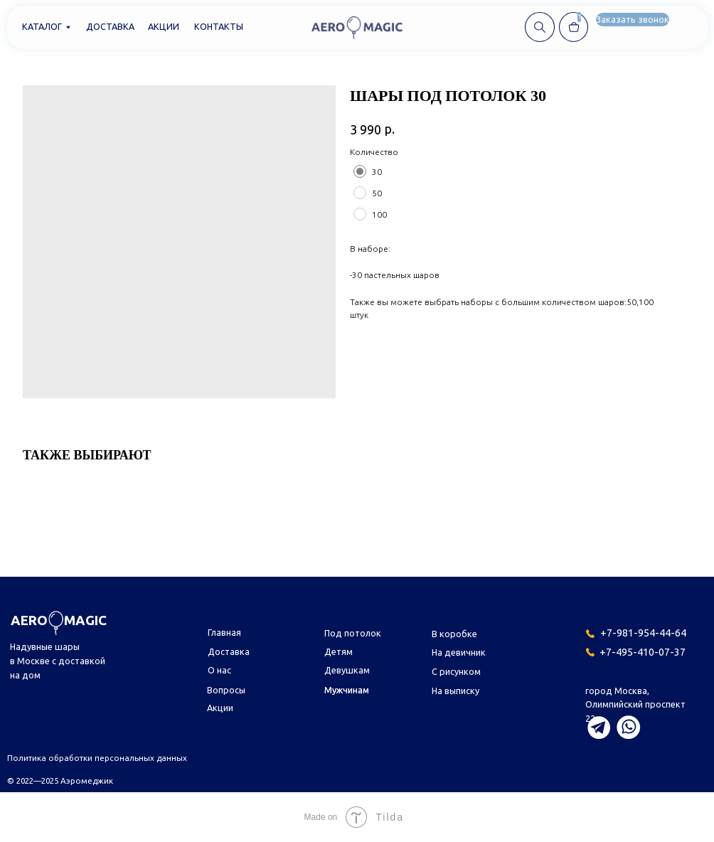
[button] (632, 19)
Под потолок (352, 633)
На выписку (455, 691)
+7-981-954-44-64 (643, 633)
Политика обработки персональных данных (97, 757)
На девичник (459, 652)
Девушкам (347, 670)
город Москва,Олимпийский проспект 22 (635, 705)
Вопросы (226, 690)
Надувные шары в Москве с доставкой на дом (57, 660)
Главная (224, 632)
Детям (338, 651)
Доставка (110, 26)
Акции (163, 26)
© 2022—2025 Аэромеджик (60, 780)
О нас (219, 670)
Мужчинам (346, 690)
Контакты (218, 26)
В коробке (454, 634)
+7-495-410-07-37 (643, 652)
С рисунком (456, 671)
